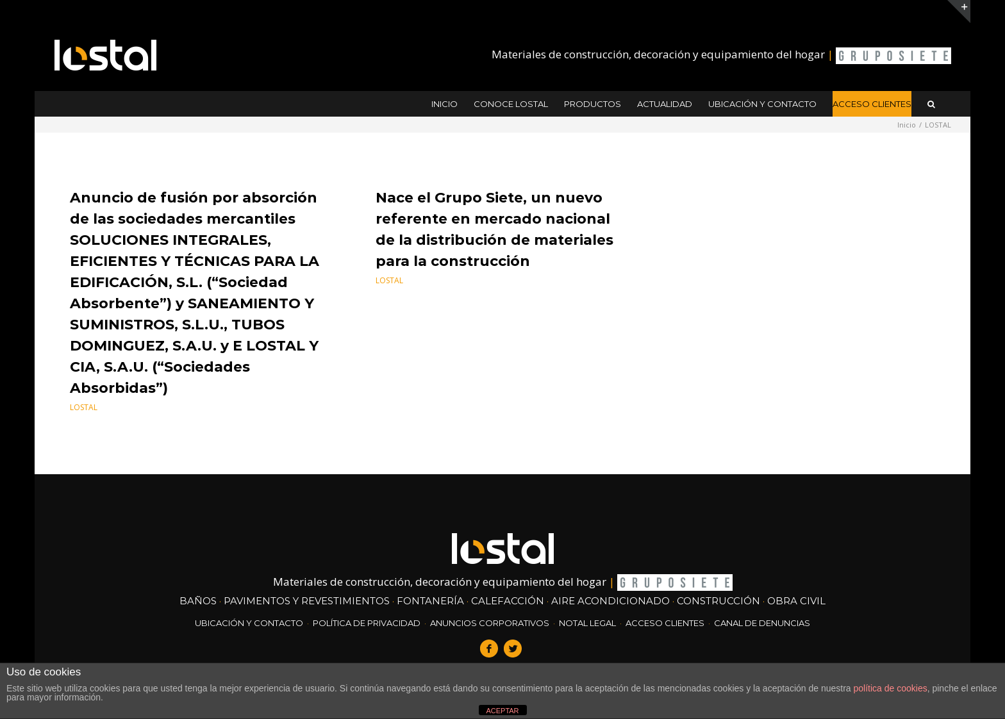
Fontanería (430, 601)
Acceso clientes (665, 623)
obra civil (796, 601)
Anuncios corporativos (489, 623)
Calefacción (507, 601)
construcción (718, 601)
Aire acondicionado (610, 601)
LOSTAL (83, 407)
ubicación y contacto (249, 623)
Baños (198, 601)
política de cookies (890, 688)
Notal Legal (587, 623)
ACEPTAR (502, 711)
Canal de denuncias (762, 623)
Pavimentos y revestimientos (307, 601)
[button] (931, 104)
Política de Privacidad (366, 623)
